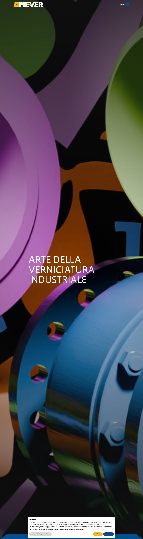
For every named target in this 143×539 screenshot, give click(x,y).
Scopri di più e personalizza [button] (40, 534)
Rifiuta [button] (98, 534)
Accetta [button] (108, 534)
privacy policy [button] (82, 522)
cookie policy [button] (96, 524)
